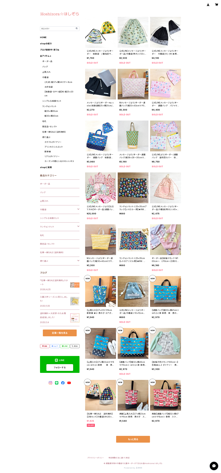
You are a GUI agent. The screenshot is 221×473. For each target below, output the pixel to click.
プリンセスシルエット (54, 147)
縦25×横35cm (51, 111)
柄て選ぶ (46, 137)
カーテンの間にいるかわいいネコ (59, 161)
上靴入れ (46, 72)
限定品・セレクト (49, 126)
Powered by (133, 468)
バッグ (45, 66)
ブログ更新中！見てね (49, 50)
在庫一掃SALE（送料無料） (54, 132)
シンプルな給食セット (51, 101)
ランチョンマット (49, 106)
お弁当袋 (49, 87)
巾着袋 (45, 77)
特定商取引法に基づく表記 (119, 458)
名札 (44, 121)
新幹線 (48, 151)
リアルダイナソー (52, 156)
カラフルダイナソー (53, 142)
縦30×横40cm (51, 116)
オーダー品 (47, 61)
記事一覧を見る (60, 333)
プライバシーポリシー (95, 458)
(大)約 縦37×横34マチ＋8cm (58, 82)
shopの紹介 (46, 43)
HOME (43, 37)
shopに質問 (46, 167)
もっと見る (133, 439)
